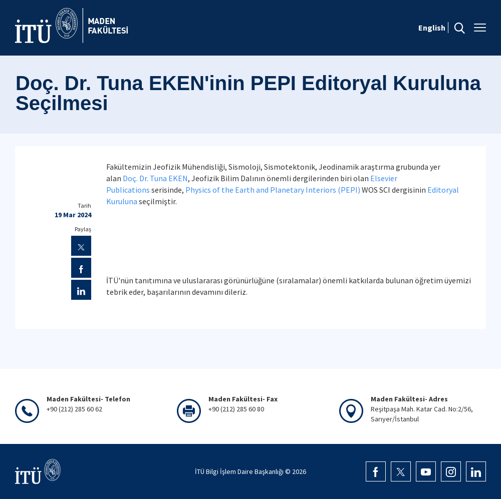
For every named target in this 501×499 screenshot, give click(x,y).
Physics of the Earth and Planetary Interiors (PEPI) (273, 190)
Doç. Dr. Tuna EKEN (155, 178)
